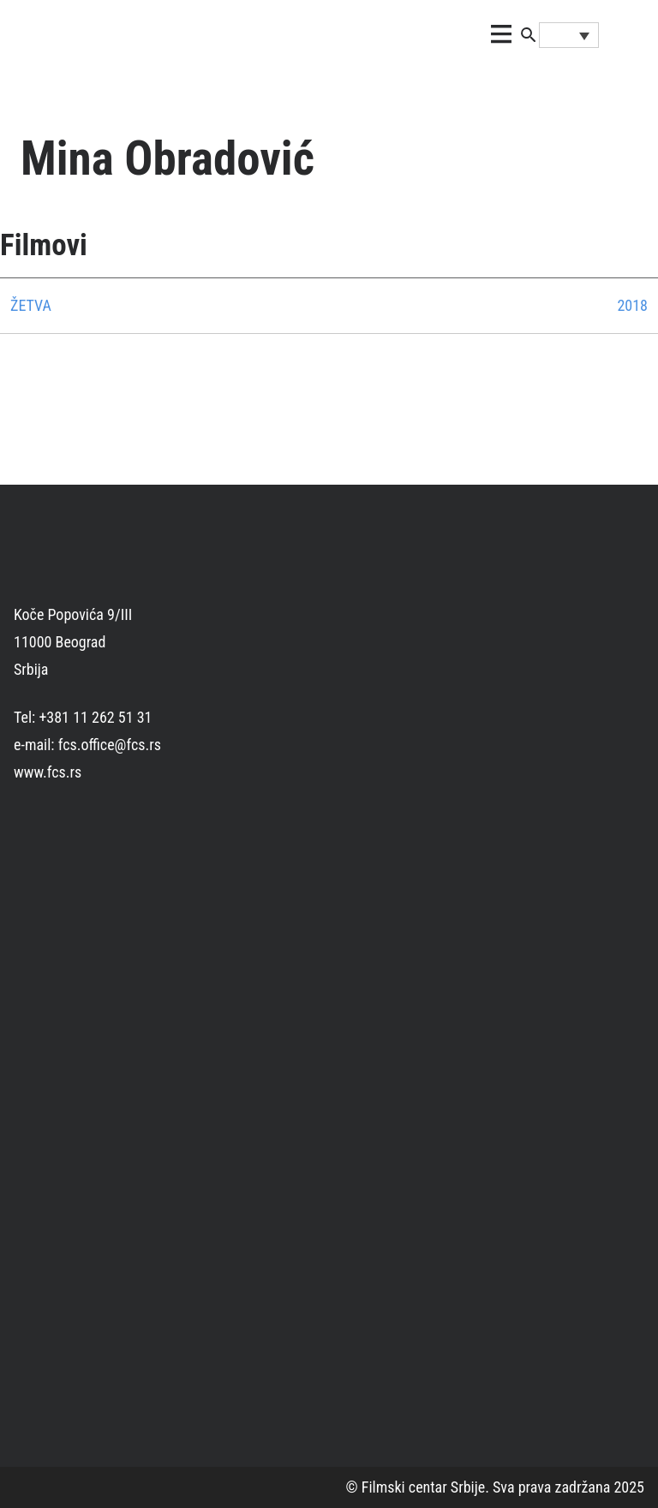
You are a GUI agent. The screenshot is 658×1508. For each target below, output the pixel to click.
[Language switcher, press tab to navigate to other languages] (569, 35)
